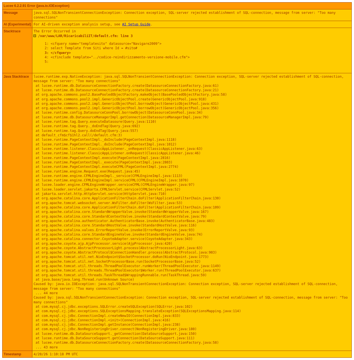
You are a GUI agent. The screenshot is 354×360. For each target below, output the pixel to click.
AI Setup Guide (136, 24)
